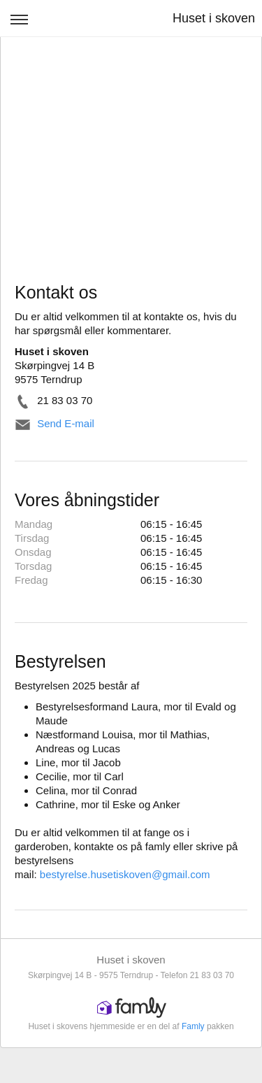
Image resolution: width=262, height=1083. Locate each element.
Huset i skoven (214, 18)
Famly (193, 1026)
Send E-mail (65, 423)
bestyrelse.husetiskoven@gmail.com (125, 874)
